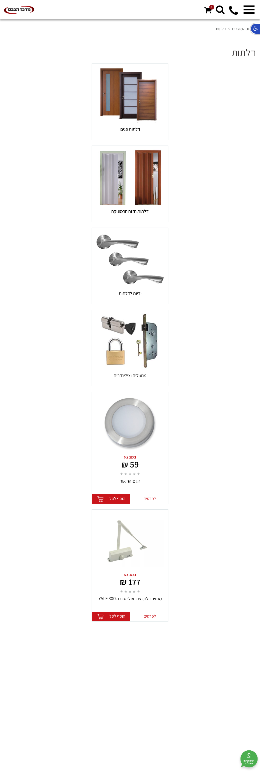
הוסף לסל (117, 498)
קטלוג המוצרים (244, 29)
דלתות (221, 29)
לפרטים (150, 498)
